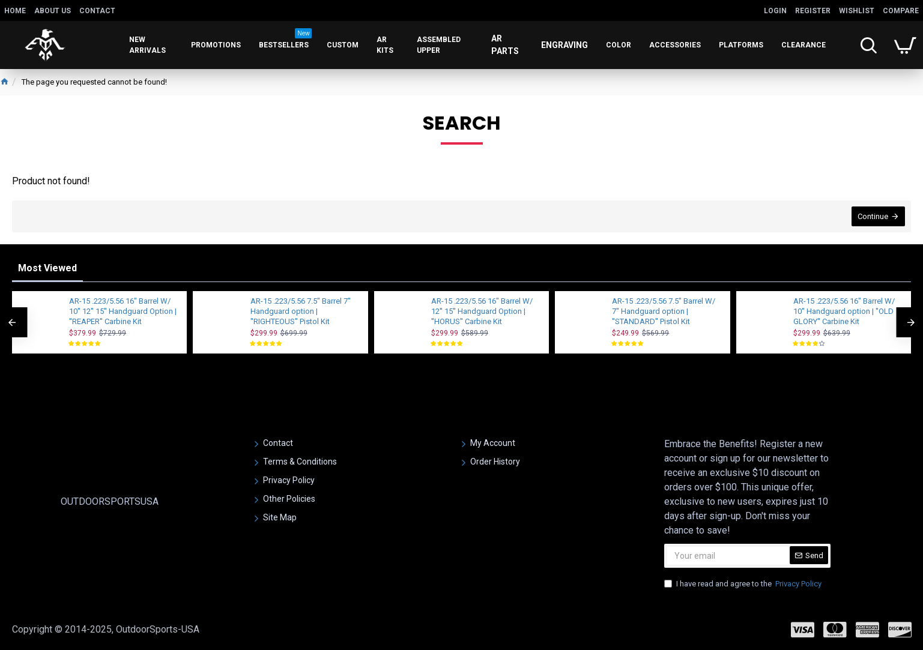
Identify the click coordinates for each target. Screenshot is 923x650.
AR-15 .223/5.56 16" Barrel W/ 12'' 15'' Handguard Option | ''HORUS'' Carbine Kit (482, 311)
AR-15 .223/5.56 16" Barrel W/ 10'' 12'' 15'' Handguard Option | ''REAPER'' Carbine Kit (123, 311)
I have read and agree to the (743, 584)
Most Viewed (47, 268)
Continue (873, 216)
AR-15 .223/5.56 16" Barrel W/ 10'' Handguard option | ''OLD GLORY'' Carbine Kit (844, 311)
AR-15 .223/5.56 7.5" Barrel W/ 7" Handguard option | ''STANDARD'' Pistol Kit (663, 311)
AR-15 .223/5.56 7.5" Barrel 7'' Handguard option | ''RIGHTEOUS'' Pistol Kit (300, 311)
